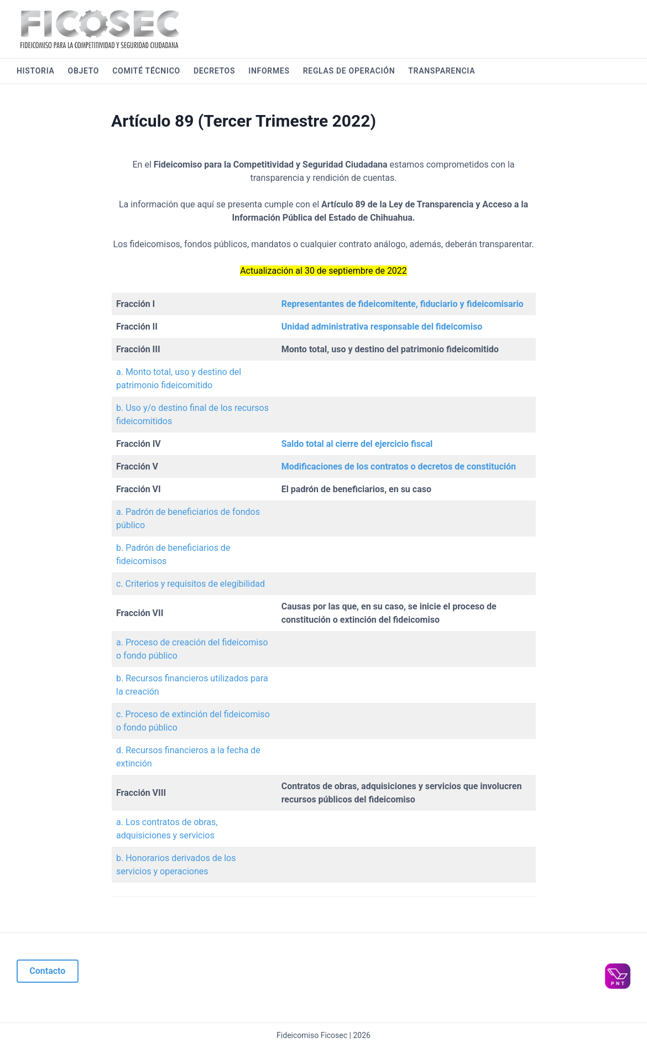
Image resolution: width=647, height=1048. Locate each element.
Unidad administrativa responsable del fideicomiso (382, 326)
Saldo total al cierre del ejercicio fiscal (357, 444)
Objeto (84, 70)
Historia (36, 70)
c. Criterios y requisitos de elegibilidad (190, 583)
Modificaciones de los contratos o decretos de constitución (398, 466)
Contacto (47, 971)
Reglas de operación (349, 70)
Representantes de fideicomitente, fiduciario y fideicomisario (402, 304)
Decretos (214, 70)
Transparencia (441, 70)
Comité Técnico (146, 70)
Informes (268, 70)
